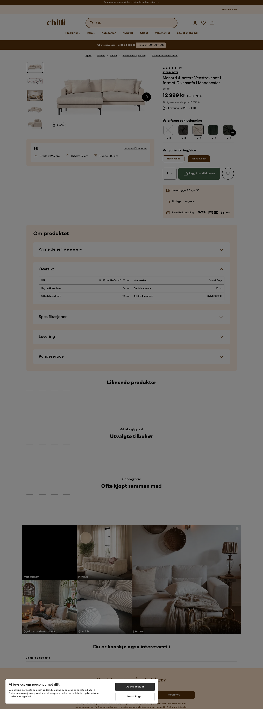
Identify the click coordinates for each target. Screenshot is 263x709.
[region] (81, 691)
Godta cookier (135, 687)
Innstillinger (135, 697)
